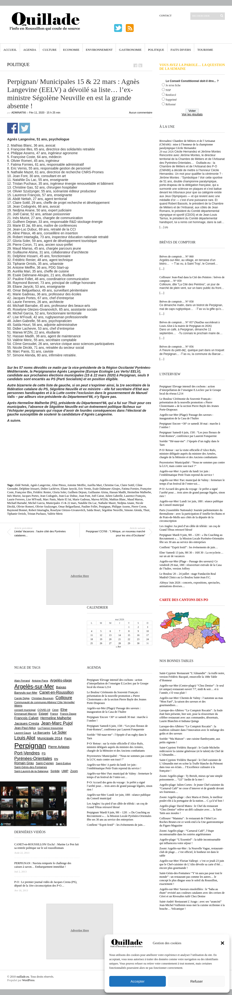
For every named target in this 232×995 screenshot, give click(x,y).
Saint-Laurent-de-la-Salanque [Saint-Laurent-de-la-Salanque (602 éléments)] (31, 771)
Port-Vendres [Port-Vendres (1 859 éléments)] (27, 752)
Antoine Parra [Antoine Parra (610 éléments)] (40, 680)
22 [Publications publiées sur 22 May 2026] (129, 639)
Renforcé (171, 95)
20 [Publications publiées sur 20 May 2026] (110, 639)
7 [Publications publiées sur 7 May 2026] (119, 631)
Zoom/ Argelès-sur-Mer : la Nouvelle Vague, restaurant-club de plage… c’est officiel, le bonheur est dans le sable (191, 852)
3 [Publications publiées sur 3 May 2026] (147, 627)
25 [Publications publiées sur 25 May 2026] (91, 643)
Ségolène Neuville (112, 510)
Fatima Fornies (130, 488)
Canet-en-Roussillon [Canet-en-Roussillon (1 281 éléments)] (56, 692)
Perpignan (104, 506)
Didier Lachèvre (50, 488)
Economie (71, 49)
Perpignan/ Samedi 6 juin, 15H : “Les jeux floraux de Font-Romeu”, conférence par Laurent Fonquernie (189, 434)
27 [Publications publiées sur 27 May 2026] (110, 643)
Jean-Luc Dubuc (68, 496)
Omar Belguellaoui (69, 506)
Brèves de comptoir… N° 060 (176, 256)
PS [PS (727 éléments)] (43, 753)
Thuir (146, 510)
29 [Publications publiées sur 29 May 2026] (129, 643)
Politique (156, 49)
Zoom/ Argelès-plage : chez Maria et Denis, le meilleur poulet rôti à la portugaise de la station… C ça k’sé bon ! (191, 798)
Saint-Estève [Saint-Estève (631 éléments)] (63, 763)
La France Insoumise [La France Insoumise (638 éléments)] (50, 728)
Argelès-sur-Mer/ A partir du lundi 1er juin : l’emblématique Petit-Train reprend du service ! (186, 473)
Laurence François (134, 496)
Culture (50, 49)
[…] (161, 227)
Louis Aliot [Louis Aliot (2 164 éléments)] (24, 737)
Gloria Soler (59, 492)
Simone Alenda (133, 510)
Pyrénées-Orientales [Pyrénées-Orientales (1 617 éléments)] (33, 758)
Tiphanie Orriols (16, 513)
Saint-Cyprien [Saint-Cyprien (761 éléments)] (45, 763)
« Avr (118, 646)
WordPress (28, 980)
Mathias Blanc (117, 499)
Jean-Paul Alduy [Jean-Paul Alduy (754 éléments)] (25, 728)
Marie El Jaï (64, 499)
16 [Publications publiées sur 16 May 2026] (138, 635)
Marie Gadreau (81, 499)
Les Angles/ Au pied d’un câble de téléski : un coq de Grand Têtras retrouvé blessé (189, 527)
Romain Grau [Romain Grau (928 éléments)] (24, 763)
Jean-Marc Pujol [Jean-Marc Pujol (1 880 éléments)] (57, 723)
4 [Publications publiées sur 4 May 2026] (91, 631)
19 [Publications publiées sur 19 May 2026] (101, 639)
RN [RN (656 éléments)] (56, 759)
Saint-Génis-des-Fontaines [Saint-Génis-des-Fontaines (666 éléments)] (30, 767)
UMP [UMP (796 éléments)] (65, 771)
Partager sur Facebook (12, 128)
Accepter (137, 981)
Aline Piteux (59, 485)
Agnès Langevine (40, 485)
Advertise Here (79, 576)
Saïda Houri (93, 510)
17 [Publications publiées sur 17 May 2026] (147, 635)
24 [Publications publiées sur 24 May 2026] (147, 639)
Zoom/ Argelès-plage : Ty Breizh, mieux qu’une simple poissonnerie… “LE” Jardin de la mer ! (190, 777)
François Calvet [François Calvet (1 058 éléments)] (26, 718)
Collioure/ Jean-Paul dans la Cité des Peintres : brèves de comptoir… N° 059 (192, 279)
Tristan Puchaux (36, 513)
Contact (165, 15)
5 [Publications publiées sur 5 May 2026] (101, 631)
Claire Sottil (127, 485)
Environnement (99, 49)
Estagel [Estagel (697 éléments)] (43, 713)
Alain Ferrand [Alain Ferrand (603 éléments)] (22, 680)
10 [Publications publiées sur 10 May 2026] (147, 631)
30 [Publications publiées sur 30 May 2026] (138, 643)
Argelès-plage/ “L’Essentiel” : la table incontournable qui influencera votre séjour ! (190, 841)
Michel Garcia (36, 503)
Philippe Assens (121, 506)
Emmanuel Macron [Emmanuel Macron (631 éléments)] (25, 713)
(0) (166, 227)
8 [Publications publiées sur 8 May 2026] (128, 631)
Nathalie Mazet (107, 503)
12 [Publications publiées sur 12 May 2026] (101, 635)
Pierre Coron (138, 506)
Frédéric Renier (42, 492)
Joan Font (84, 496)
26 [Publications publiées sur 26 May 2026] (101, 643)
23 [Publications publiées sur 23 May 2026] (138, 639)
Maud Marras (135, 499)
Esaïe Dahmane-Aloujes (106, 488)
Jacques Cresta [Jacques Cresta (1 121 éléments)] (26, 723)
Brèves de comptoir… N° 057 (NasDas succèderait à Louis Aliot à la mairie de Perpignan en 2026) (189, 324)
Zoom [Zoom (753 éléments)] (74, 771)
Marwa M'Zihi (99, 499)
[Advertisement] (79, 435)
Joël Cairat (98, 496)
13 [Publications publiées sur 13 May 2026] (110, 635)
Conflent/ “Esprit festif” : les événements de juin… (188, 547)
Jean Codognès (48, 496)
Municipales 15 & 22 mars (61, 503)
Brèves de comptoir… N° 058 (176, 301)
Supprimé (171, 99)
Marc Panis (49, 499)
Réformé (171, 104)
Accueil (10, 49)
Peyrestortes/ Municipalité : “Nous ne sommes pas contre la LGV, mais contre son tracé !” (192, 464)
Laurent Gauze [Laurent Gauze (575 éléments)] (22, 732)
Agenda (29, 49)
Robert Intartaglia (39, 510)
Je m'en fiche (173, 85)
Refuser (196, 981)
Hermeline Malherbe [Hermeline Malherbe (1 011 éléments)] (55, 718)
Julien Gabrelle (114, 496)
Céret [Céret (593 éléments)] (55, 709)
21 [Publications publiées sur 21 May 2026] (119, 639)
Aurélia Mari (94, 485)
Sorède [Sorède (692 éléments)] (54, 771)
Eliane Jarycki (69, 488)
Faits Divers (181, 49)
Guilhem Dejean (77, 492)
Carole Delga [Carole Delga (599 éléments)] (22, 698)
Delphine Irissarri (29, 488)
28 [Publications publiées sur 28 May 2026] (119, 643)
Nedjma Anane (125, 503)
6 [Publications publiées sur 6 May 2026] (110, 631)
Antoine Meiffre (76, 485)
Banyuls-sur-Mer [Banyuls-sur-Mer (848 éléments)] (25, 692)
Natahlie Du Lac (87, 503)
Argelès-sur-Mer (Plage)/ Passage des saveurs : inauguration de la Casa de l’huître (186, 416)
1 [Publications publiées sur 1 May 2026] (128, 627)
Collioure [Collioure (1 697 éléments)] (63, 697)
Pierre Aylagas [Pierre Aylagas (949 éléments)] (58, 747)
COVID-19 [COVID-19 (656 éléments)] (44, 709)
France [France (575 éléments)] (54, 713)
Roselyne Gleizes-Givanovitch (67, 510)
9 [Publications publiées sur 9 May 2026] (138, 631)
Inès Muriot (13, 496)
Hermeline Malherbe (139, 492)
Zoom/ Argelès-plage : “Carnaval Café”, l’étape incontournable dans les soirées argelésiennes (186, 832)
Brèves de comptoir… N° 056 (176, 346)
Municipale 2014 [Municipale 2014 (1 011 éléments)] (49, 738)
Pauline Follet (89, 506)
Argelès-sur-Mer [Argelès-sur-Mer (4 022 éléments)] (34, 686)
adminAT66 (18, 112)
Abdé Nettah (22, 485)
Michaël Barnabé (17, 503)
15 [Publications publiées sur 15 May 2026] (129, 635)
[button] (222, 943)
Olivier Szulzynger (46, 506)
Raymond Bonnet (17, 510)
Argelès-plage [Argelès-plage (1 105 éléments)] (61, 680)
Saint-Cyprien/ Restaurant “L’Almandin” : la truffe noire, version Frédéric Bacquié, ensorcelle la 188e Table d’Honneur (192, 677)
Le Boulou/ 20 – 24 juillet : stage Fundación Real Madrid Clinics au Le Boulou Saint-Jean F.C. (187, 575)
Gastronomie (130, 49)
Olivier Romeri (25, 506)
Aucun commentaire (140, 112)
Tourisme (205, 49)
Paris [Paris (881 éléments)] (68, 738)
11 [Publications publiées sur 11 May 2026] (91, 635)
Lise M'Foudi (34, 499)
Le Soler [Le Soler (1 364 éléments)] (59, 732)
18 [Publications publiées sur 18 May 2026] (91, 639)
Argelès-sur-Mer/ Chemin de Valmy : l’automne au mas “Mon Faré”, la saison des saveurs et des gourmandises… (191, 701)
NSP (168, 90)
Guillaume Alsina (98, 492)
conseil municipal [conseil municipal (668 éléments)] (24, 709)
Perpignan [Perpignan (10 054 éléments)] (30, 745)
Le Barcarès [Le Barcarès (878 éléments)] (41, 732)
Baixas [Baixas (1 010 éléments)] (61, 687)
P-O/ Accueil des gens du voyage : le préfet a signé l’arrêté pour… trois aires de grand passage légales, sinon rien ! (192, 492)
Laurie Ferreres (16, 499)
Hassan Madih (117, 492)
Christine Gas (111, 485)
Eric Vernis (85, 488)
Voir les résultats (192, 114)
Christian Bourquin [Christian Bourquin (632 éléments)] (42, 698)
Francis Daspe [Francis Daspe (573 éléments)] (68, 713)
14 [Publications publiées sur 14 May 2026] (119, 635)
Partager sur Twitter (24, 128)
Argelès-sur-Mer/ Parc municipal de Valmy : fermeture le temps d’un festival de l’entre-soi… (192, 481)
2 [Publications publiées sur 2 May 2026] (138, 627)
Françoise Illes (23, 492)
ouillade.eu (22, 976)
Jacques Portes (30, 496)
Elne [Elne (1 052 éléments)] (63, 710)
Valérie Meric (55, 513)
